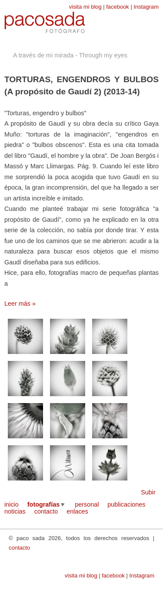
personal (87, 504)
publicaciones (126, 504)
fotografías (43, 504)
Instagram (146, 6)
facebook (117, 6)
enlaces (77, 511)
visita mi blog (85, 6)
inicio (11, 504)
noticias (15, 511)
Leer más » (20, 303)
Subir (148, 492)
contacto (46, 511)
